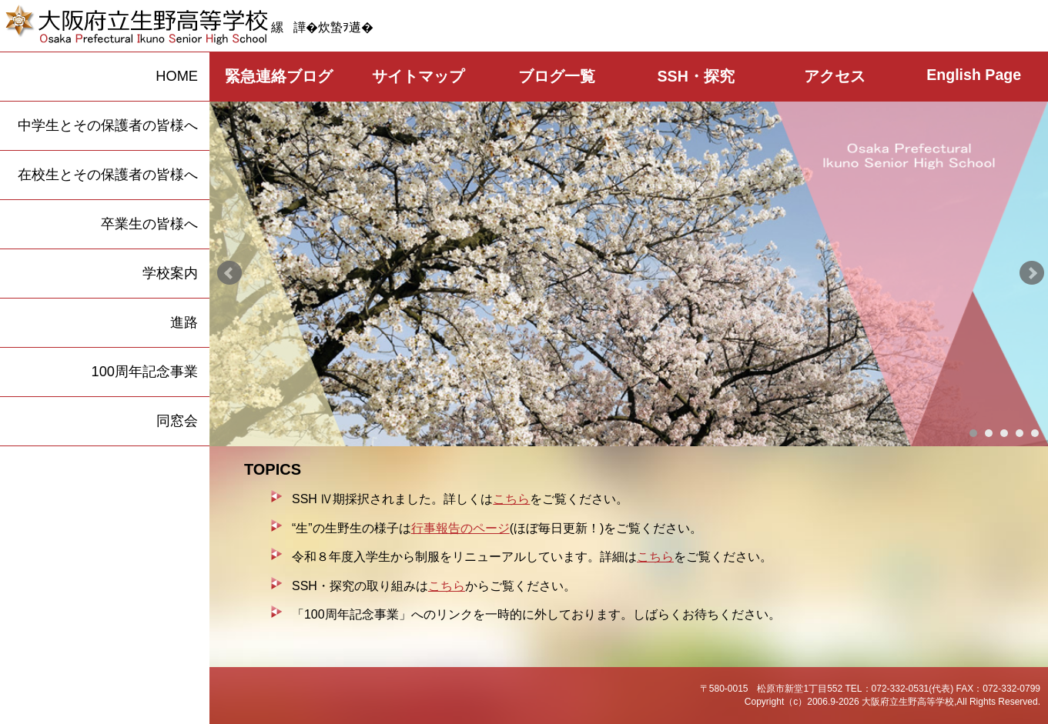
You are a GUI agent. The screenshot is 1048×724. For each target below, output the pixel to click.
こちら (511, 498)
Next (1032, 273)
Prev (229, 273)
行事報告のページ (460, 528)
